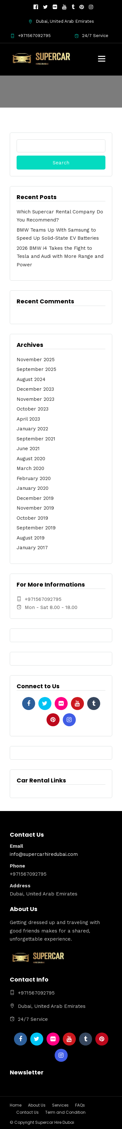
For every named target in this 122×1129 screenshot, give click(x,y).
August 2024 (31, 379)
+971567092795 (30, 35)
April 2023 (28, 419)
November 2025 (36, 359)
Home (15, 1105)
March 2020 (30, 468)
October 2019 (32, 518)
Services (60, 1105)
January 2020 (32, 488)
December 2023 (35, 389)
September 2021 (36, 439)
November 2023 (35, 399)
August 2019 (31, 538)
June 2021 (28, 448)
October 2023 (32, 409)
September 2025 (36, 369)
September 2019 (36, 528)
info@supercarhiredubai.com (44, 854)
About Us (37, 1105)
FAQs (80, 1105)
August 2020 (31, 459)
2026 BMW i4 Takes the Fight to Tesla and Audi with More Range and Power (60, 256)
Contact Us (27, 1112)
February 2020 (34, 478)
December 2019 (35, 498)
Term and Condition (65, 1112)
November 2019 (35, 508)
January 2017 (32, 548)
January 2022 (32, 429)
